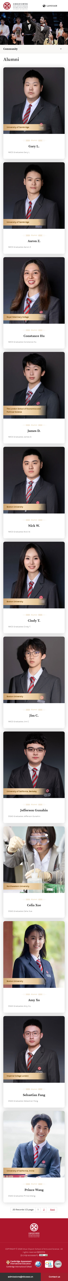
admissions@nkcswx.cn (20, 1277)
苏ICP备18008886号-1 (29, 1255)
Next (52, 1209)
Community (10, 49)
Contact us (54, 1277)
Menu (61, 6)
